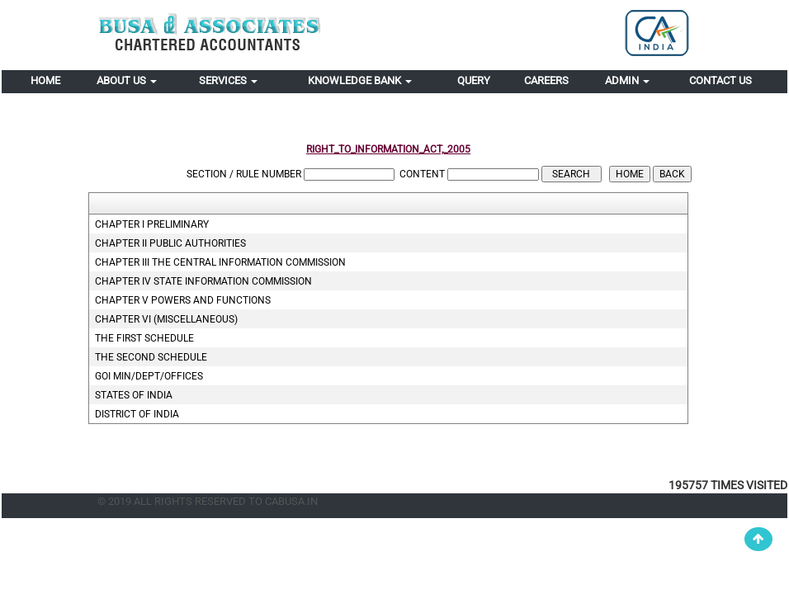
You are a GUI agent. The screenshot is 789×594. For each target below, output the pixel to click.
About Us (127, 80)
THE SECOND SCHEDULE (151, 357)
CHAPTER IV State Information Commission (203, 281)
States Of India (133, 395)
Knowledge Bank (360, 80)
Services (228, 80)
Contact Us (720, 80)
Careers (546, 80)
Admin (627, 80)
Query (473, 80)
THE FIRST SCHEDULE (144, 338)
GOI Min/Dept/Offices (149, 376)
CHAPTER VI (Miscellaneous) (166, 319)
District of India (137, 414)
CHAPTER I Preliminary (152, 224)
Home (45, 80)
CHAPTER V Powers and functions (183, 300)
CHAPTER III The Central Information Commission (220, 262)
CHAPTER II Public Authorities (170, 243)
